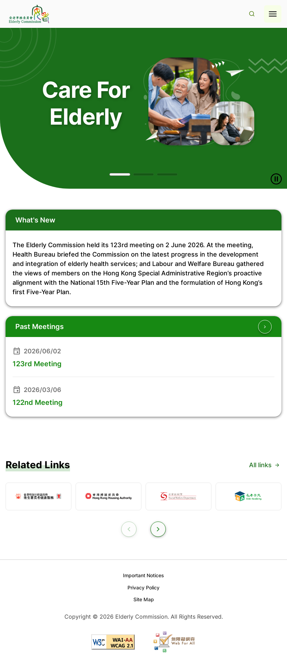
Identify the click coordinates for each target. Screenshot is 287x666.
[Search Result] (252, 14)
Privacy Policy (143, 587)
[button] (119, 174)
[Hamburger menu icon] (272, 14)
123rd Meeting (37, 364)
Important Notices (143, 575)
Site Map (143, 599)
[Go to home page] (28, 14)
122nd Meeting (38, 402)
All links (264, 465)
